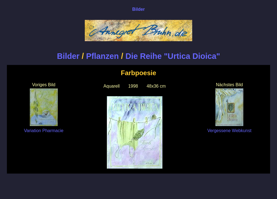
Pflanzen (102, 56)
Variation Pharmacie (44, 128)
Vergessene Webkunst (229, 128)
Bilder (68, 56)
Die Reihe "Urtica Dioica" (172, 56)
